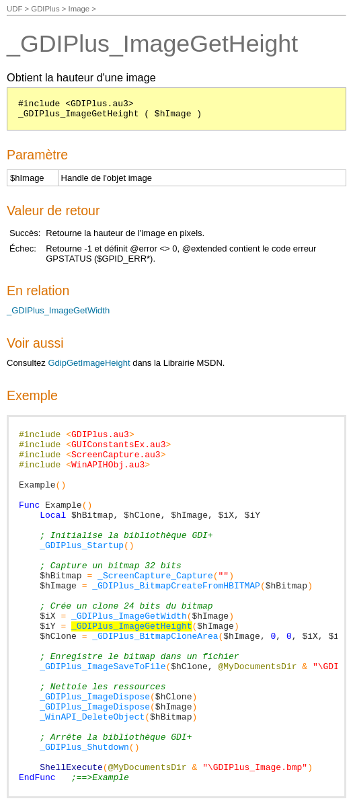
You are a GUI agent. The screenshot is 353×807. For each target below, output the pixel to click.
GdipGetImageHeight (89, 363)
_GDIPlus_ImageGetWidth (58, 310)
